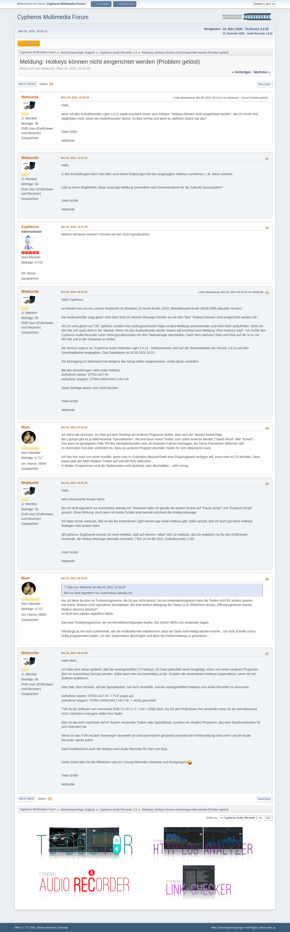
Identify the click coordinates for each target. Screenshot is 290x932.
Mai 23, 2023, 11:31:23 (74, 158)
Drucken (264, 84)
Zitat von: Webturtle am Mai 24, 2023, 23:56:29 (96, 587)
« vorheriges (241, 72)
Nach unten (27, 84)
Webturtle (30, 97)
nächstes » (262, 72)
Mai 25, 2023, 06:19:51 (74, 578)
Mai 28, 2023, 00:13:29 (74, 653)
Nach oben (26, 798)
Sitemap (63, 927)
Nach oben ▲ (268, 927)
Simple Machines (46, 927)
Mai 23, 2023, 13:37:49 (74, 226)
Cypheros (30, 227)
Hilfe (213, 927)
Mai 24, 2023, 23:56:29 (74, 483)
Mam (25, 427)
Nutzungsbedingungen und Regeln (238, 927)
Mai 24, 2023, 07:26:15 (74, 427)
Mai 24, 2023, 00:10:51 (74, 291)
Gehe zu (211, 817)
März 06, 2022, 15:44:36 (75, 97)
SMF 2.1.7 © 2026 (24, 927)
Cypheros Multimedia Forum (53, 17)
